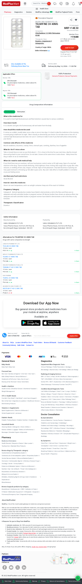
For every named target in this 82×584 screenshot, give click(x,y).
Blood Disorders (45, 407)
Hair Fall (63, 448)
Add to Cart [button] (69, 48)
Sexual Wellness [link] (21, 376)
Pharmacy (7, 12)
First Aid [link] (4, 398)
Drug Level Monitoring (47, 405)
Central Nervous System (9, 458)
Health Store (41, 8)
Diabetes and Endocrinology (49, 425)
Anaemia (67, 394)
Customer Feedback (65, 342)
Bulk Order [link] (8, 581)
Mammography (72, 376)
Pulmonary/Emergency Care (10, 494)
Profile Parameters (58, 367)
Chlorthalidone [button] (10, 112)
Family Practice (58, 420)
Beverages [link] (5, 432)
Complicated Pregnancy (71, 433)
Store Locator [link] (28, 443)
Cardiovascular (15, 489)
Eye (9, 469)
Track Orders (38, 342)
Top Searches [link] (6, 446)
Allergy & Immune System (10, 474)
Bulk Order (21, 345)
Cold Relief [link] (19, 398)
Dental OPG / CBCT (47, 382)
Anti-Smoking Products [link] (9, 403)
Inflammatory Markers (48, 410)
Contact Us (30, 345)
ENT (51, 428)
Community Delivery (9, 345)
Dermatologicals (30, 469)
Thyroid (54, 394)
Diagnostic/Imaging (26, 494)
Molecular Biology (73, 369)
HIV (50, 399)
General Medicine (46, 420)
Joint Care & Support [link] (30, 398)
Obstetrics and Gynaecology (49, 423)
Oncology (4, 463)
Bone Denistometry (65, 379)
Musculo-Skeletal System (25, 458)
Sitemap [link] (34, 581)
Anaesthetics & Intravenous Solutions (13, 471)
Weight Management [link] (8, 391)
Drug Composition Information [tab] (41, 105)
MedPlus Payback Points (64, 12)
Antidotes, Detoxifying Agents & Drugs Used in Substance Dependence (19, 478)
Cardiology (62, 425)
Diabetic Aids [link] (33, 420)
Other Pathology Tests (68, 399)
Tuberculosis (56, 399)
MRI (42, 376)
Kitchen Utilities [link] (7, 429)
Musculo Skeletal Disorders (49, 402)
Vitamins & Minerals (27, 466)
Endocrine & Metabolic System (11, 466)
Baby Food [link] (5, 367)
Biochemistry (54, 369)
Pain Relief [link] (11, 398)
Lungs (68, 391)
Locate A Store (23, 342)
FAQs (12, 342)
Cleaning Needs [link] (7, 427)
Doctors (29, 12)
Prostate (75, 397)
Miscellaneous (6, 482)
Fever (73, 394)
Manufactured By (9, 220)
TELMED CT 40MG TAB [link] (10, 257)
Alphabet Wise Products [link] (18, 446)
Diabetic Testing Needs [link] (9, 420)
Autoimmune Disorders (59, 407)
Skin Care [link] (4, 374)
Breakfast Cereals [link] (17, 388)
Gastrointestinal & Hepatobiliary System (14, 453)
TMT (42, 379)
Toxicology (62, 402)
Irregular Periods (46, 448)
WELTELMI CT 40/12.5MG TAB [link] (13, 288)
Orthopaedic (28, 492)
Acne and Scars (59, 451)
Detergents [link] (16, 427)
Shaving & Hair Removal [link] (9, 382)
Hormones (5, 461)
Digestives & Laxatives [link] (19, 401)
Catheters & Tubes (31, 489)
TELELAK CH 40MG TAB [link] (10, 246)
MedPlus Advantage (43, 12)
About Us (5, 342)
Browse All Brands (50, 342)
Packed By (46, 220)
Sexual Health (45, 454)
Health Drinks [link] (6, 388)
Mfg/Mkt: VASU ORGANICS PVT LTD (46, 21)
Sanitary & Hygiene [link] (14, 374)
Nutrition (4, 469)
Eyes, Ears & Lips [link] (23, 379)
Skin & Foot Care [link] (6, 401)
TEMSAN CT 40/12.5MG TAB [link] (12, 267)
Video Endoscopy (46, 384)
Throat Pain (56, 448)
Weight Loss (71, 443)
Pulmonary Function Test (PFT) (62, 384)
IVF (61, 433)
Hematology (62, 369)
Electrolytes (59, 410)
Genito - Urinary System (15, 463)
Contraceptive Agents (15, 461)
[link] (11, 3)
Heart (58, 391)
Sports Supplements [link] (8, 410)
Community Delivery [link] (22, 581)
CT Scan (47, 376)
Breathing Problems (47, 451)
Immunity (55, 397)
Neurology (70, 425)
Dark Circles (53, 446)
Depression (62, 443)
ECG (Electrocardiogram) (70, 382)
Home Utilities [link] (25, 427)
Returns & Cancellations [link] (57, 581)
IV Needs (4, 492)
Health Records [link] (6, 443)
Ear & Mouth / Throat (18, 469)
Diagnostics (18, 12)
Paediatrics (67, 420)
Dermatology (45, 428)
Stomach (70, 407)
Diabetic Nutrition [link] (22, 420)
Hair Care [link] (31, 374)
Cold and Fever (53, 443)
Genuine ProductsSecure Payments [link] (64, 76)
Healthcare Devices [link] (34, 401)
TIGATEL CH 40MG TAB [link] (10, 278)
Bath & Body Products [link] (8, 376)
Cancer (61, 397)
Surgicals (36, 492)
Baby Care (12, 367)
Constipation (44, 446)
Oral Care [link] (24, 374)
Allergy (49, 394)
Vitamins (60, 394)
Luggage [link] (15, 429)
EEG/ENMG (48, 379)
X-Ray (53, 376)
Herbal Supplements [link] (8, 413)
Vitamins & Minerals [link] (21, 410)
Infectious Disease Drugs (31, 461)
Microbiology (44, 369)
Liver (63, 391)
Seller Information (42, 50)
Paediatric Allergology (62, 431)
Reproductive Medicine (48, 431)
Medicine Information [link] (9, 441)
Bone (49, 397)
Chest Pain (44, 443)
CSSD (22, 489)
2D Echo (56, 379)
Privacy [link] (43, 581)
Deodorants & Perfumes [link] (9, 379)
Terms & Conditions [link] (74, 581)
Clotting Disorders (71, 402)
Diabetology (62, 423)
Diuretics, (38, 41)
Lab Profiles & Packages (48, 391)
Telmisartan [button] (21, 112)
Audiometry (57, 382)
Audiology (44, 436)
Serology (68, 367)
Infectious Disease (71, 405)
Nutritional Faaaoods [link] (30, 388)
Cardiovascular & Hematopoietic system (14, 455)
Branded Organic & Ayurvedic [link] (18, 432)
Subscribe (74, 336)
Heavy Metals (60, 405)
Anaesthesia (5, 489)
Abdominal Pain (70, 451)
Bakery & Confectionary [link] (26, 429)
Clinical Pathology (46, 367)
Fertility (73, 391)
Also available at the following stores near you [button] (20, 65)
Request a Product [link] (17, 443)
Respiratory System (33, 455)
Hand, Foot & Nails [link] (23, 382)
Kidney (43, 394)
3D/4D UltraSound (61, 376)
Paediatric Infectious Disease (50, 433)
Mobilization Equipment (15, 492)
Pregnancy (44, 399)
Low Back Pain (63, 446)
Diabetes (43, 397)
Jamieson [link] (18, 413)
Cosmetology (70, 428)
